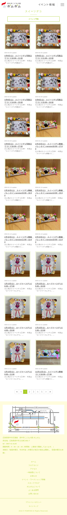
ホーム (33, 462)
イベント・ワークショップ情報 (33, 479)
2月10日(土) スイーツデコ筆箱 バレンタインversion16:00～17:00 (49, 146)
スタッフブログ (33, 483)
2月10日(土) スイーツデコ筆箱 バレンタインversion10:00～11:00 (49, 239)
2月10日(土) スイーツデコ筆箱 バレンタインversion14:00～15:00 (49, 193)
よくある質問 (33, 490)
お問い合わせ (33, 494)
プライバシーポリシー (33, 502)
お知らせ (33, 476)
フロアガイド (33, 465)
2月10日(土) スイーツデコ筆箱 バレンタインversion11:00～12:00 (19, 239)
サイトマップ (33, 506)
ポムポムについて (33, 487)
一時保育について (33, 472)
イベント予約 (33, 19)
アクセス (33, 469)
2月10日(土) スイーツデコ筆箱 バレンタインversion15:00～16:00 (19, 193)
